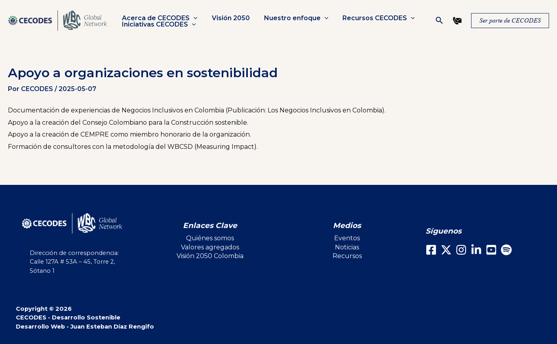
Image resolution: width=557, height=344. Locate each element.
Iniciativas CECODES (158, 24)
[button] (193, 18)
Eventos (347, 238)
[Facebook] (431, 249)
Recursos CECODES (373, 18)
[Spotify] (506, 249)
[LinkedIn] (476, 249)
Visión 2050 (228, 18)
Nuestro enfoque (292, 18)
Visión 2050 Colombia (210, 256)
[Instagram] (461, 249)
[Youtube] (491, 249)
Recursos (347, 256)
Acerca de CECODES (159, 18)
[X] (446, 249)
